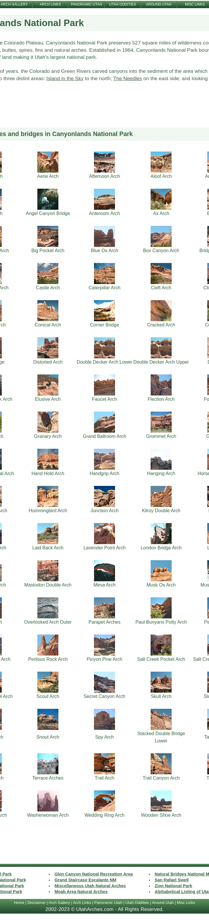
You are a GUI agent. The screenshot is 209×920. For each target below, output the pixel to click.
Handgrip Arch (104, 473)
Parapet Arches (104, 622)
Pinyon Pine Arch (104, 659)
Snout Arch (47, 737)
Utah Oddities (137, 902)
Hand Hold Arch (48, 473)
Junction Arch (104, 510)
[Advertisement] (104, 112)
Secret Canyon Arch (104, 696)
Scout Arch (47, 696)
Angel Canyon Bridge (48, 213)
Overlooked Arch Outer (48, 622)
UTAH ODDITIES (122, 4)
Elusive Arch (48, 399)
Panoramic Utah (108, 902)
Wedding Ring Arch (105, 815)
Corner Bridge (104, 324)
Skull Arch (161, 696)
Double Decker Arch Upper (161, 362)
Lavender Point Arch (104, 547)
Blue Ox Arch (104, 250)
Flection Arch (161, 399)
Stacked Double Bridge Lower (161, 737)
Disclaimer (36, 902)
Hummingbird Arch (48, 510)
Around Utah (163, 902)
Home (19, 902)
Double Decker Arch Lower (104, 362)
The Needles (127, 78)
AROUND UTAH (158, 4)
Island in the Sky (64, 78)
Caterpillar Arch (104, 287)
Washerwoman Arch (48, 815)
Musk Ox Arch (161, 584)
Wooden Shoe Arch (161, 815)
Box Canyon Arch (161, 250)
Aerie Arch (48, 176)
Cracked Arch (161, 324)
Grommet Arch (161, 436)
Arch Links (82, 902)
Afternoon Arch (104, 176)
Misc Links (186, 902)
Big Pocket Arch (48, 250)
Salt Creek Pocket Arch (161, 659)
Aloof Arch (161, 176)
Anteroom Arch (104, 213)
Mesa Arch (104, 584)
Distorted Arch (47, 362)
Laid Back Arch (48, 547)
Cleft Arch (161, 287)
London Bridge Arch (161, 547)
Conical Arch (48, 324)
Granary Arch (48, 436)
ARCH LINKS (50, 4)
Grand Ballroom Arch (104, 436)
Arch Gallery (59, 902)
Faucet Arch (104, 399)
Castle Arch (48, 287)
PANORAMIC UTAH (86, 4)
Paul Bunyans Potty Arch (161, 622)
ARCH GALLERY (14, 4)
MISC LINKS (195, 4)
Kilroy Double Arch (161, 510)
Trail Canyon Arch (161, 777)
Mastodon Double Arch (48, 584)
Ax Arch (161, 213)
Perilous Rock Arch (47, 659)
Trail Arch (104, 777)
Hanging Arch (161, 473)
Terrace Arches (48, 777)
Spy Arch (104, 737)
